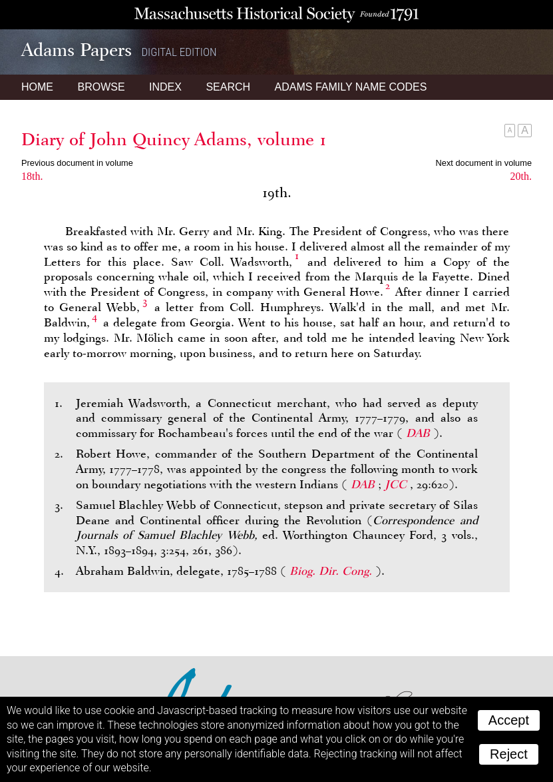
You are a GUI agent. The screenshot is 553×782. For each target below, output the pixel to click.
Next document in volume (484, 163)
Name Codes (351, 87)
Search (228, 87)
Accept (508, 720)
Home (37, 87)
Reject (509, 754)
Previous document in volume (77, 163)
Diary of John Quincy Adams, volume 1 (174, 139)
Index (165, 87)
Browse (100, 87)
